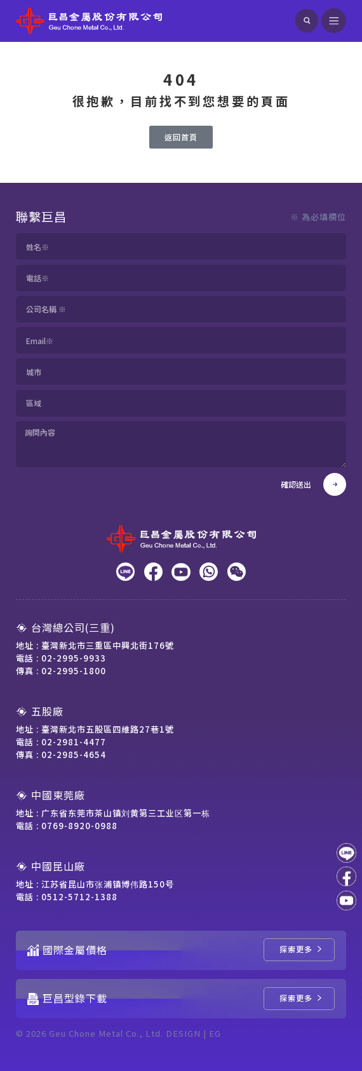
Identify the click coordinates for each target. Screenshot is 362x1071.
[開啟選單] (334, 21)
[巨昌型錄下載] (299, 998)
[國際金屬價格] (299, 949)
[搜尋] (306, 20)
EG (215, 1033)
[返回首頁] (181, 137)
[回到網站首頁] (89, 21)
